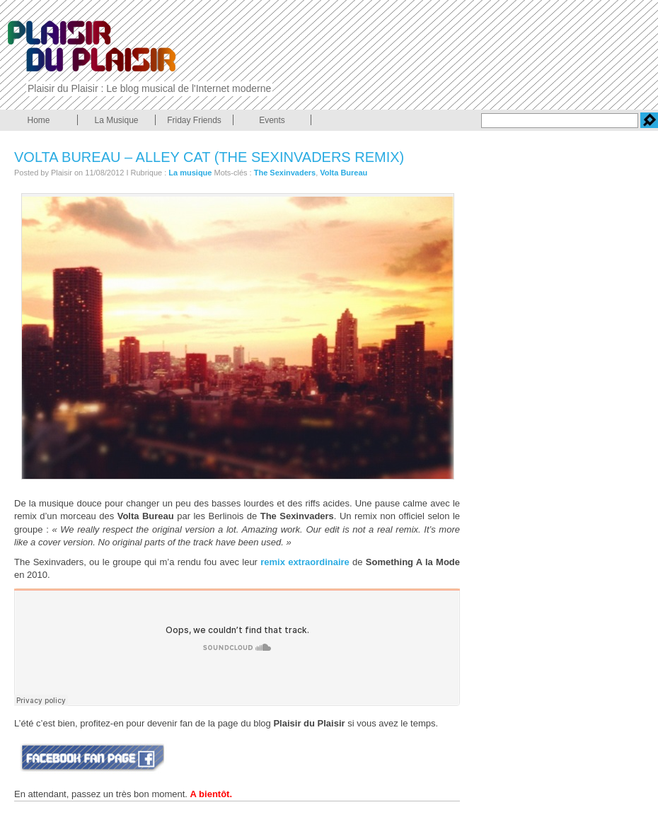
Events (272, 120)
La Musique (116, 120)
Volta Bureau (343, 172)
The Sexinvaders (285, 172)
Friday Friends (194, 120)
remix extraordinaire (305, 562)
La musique (190, 172)
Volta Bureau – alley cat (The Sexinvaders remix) (209, 157)
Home (38, 120)
